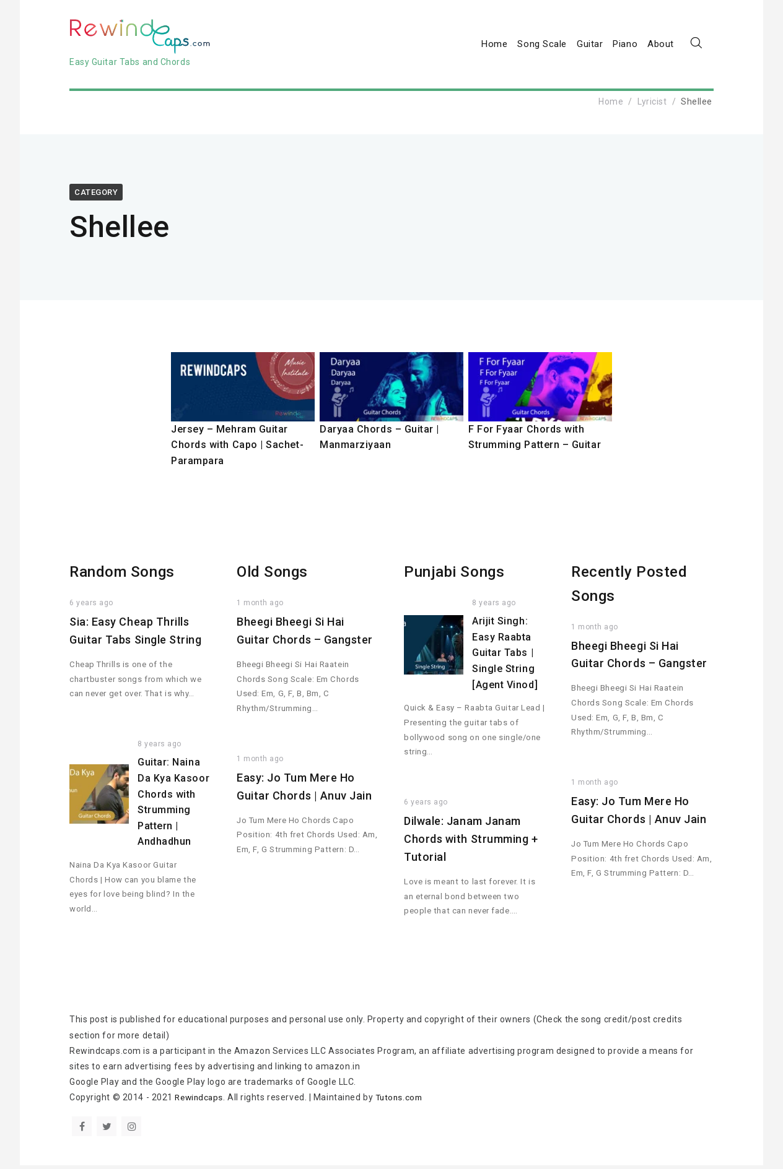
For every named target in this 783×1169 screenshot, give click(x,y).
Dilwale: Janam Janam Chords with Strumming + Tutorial (471, 843)
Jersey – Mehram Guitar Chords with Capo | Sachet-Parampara (237, 448)
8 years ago (160, 748)
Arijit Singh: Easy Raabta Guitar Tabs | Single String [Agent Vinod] (505, 656)
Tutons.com (403, 1101)
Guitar (590, 45)
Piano (625, 45)
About (660, 45)
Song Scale (542, 45)
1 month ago (260, 607)
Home (494, 45)
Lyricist (652, 105)
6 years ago (91, 607)
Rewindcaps (200, 1101)
